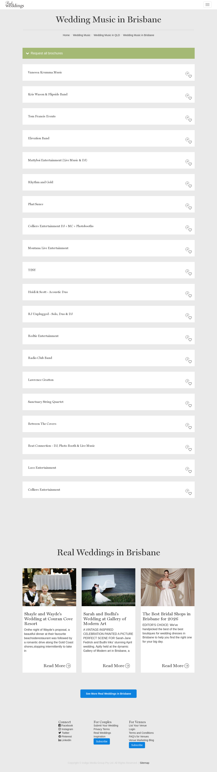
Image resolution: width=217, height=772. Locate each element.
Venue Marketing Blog (141, 740)
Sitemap (144, 762)
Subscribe (101, 741)
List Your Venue (138, 725)
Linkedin (64, 740)
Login (132, 729)
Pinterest (65, 736)
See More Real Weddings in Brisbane (108, 693)
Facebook (65, 725)
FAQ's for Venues (139, 736)
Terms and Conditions (141, 732)
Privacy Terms (102, 729)
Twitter (63, 732)
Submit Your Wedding (106, 725)
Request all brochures (44, 53)
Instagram (65, 729)
